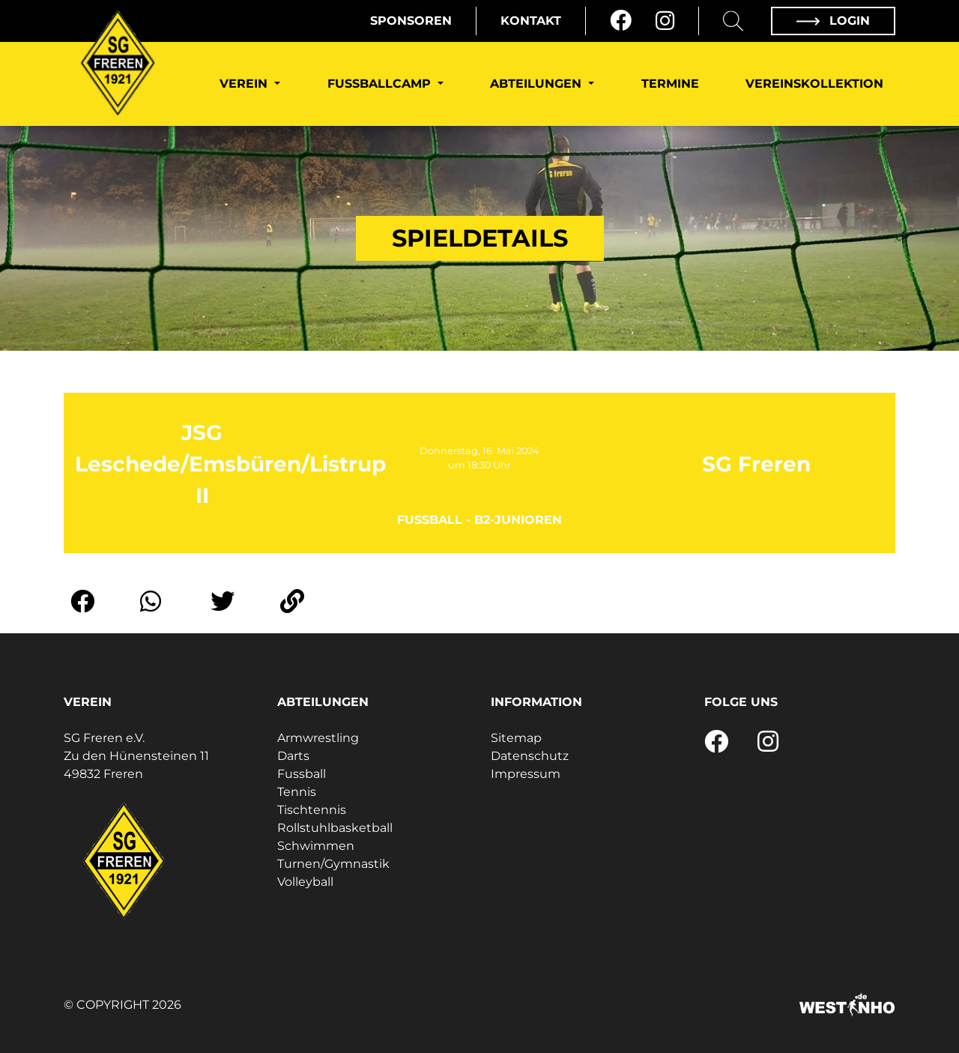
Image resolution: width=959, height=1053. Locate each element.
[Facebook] (621, 21)
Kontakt (530, 20)
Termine (670, 83)
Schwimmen (315, 846)
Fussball (301, 774)
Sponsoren (411, 20)
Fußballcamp (381, 83)
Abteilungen (537, 83)
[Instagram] (665, 21)
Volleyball (305, 882)
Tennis (296, 792)
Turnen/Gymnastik (333, 864)
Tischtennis (311, 810)
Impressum (525, 774)
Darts (293, 756)
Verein (245, 83)
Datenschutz (530, 756)
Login (833, 20)
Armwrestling (318, 738)
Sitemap (516, 738)
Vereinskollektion (814, 83)
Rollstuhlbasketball (335, 828)
